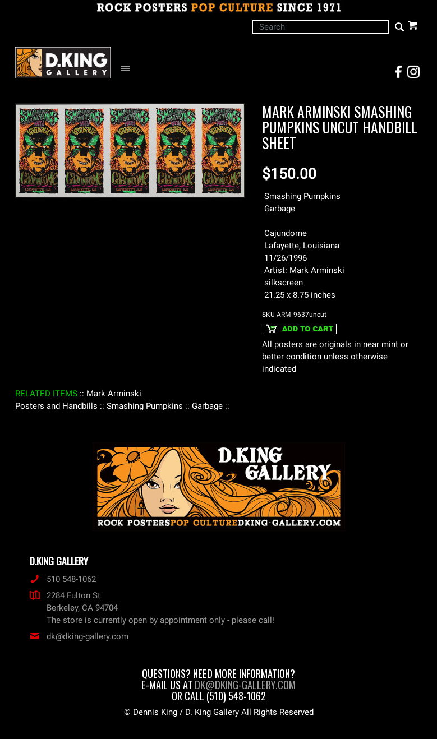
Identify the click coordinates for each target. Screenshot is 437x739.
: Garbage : (207, 406)
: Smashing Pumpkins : (144, 406)
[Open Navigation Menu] (128, 68)
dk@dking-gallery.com (79, 636)
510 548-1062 (63, 579)
